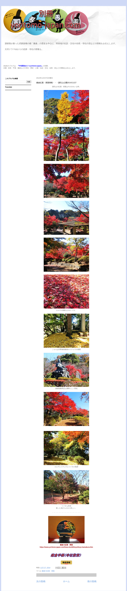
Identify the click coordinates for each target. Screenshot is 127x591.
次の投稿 (40, 581)
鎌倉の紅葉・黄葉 (48, 571)
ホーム (66, 581)
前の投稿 (91, 581)
